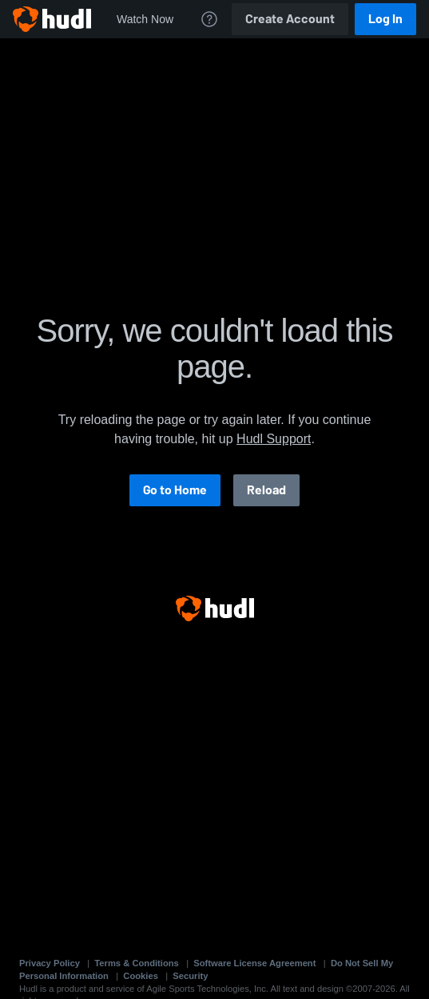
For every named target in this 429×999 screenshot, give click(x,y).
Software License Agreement (254, 963)
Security (190, 976)
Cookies (140, 976)
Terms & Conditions (136, 963)
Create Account (290, 19)
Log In (385, 19)
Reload (266, 490)
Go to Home (175, 490)
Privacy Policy (49, 963)
